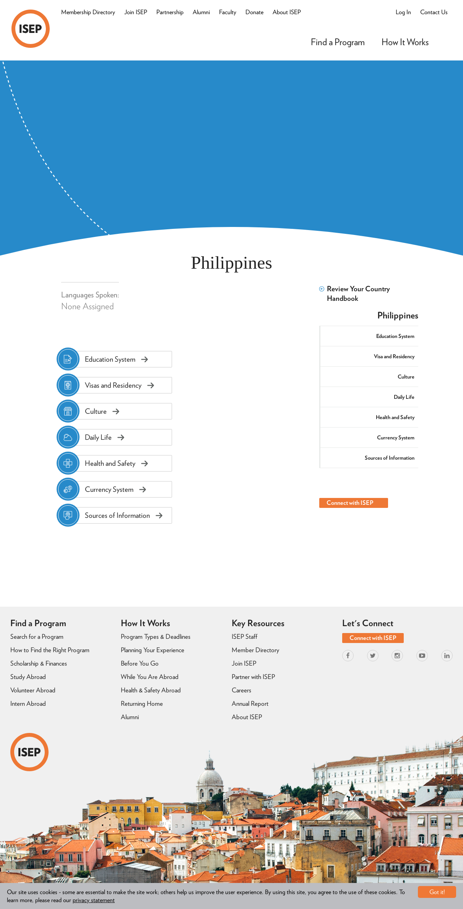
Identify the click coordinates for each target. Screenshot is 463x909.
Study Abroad (28, 677)
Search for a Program (36, 636)
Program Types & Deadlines (155, 636)
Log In (403, 12)
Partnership (170, 12)
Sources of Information (389, 458)
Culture (406, 377)
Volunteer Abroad (32, 690)
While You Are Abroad (150, 677)
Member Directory (255, 650)
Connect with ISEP (350, 502)
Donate (254, 12)
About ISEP (287, 12)
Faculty (227, 12)
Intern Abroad (28, 703)
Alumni (201, 12)
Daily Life (404, 397)
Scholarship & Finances (38, 663)
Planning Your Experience (152, 650)
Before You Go (140, 663)
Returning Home (142, 703)
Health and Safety (395, 417)
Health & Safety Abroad (151, 690)
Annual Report (250, 703)
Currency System (395, 437)
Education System (395, 336)
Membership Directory (88, 12)
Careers (241, 690)
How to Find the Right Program (49, 650)
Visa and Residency (394, 356)
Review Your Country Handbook (354, 293)
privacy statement (94, 900)
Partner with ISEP (253, 677)
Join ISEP (135, 12)
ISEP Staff (244, 636)
